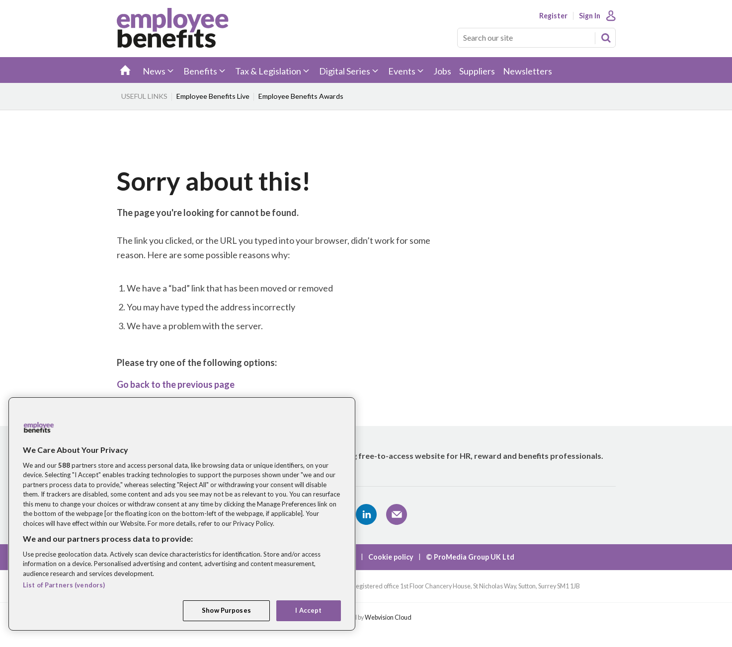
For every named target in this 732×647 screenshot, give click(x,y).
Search (606, 38)
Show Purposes (226, 610)
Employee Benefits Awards (300, 96)
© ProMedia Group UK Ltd (470, 557)
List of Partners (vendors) (64, 585)
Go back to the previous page (176, 384)
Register (553, 16)
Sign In (589, 16)
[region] (182, 514)
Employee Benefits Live (212, 96)
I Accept (308, 610)
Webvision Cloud (388, 617)
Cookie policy (390, 557)
